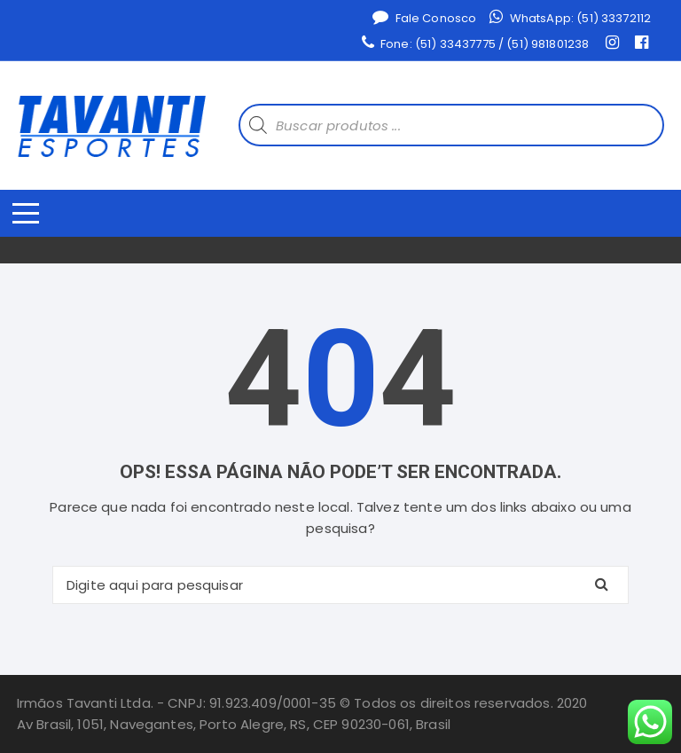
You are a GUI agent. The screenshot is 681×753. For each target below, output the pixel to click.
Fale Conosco (424, 18)
